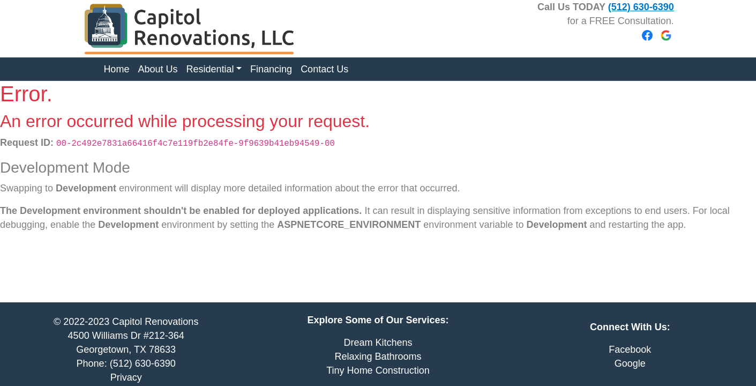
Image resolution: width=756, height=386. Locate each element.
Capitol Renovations (155, 321)
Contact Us (324, 69)
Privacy (126, 377)
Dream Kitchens (377, 342)
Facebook (630, 349)
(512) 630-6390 (641, 7)
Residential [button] (210, 69)
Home (116, 69)
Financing (271, 69)
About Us (157, 69)
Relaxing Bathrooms (377, 356)
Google (630, 363)
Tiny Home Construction (377, 370)
